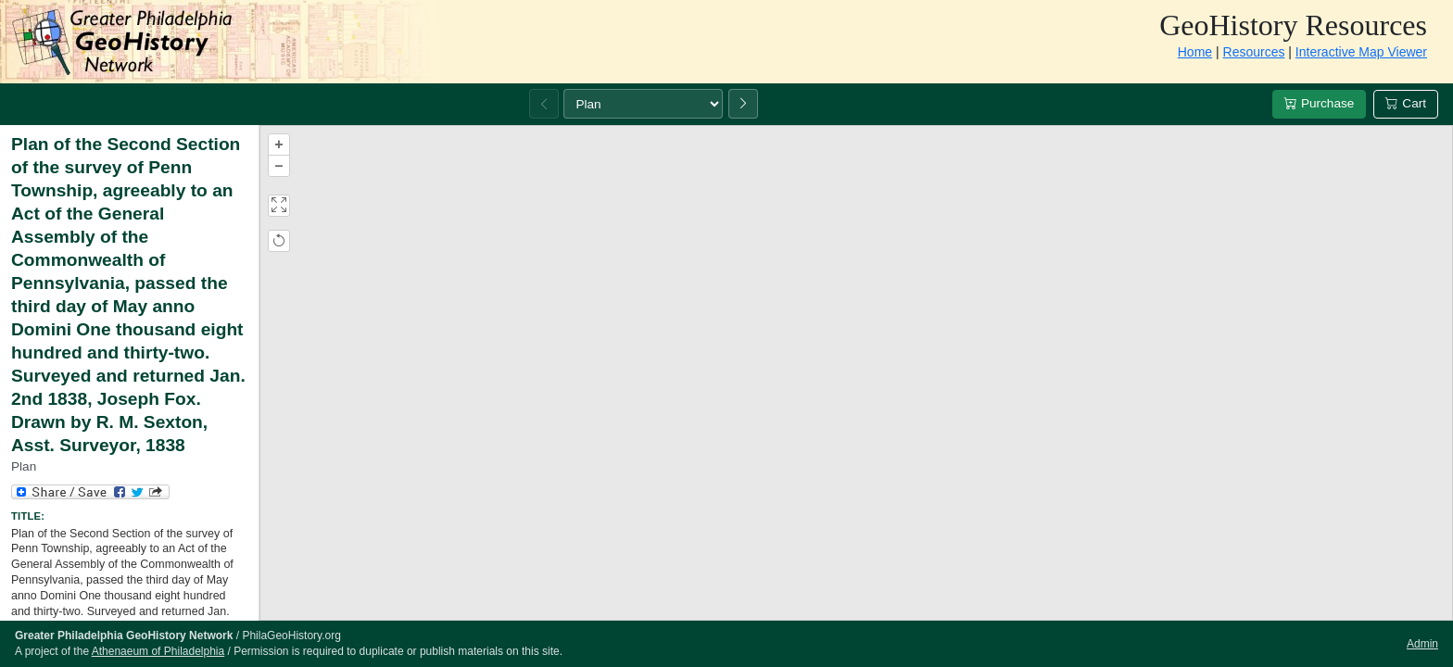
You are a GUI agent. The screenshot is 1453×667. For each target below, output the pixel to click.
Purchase (1319, 103)
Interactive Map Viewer (1361, 51)
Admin (1422, 643)
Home (1195, 51)
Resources (1254, 51)
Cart (1405, 103)
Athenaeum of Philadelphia (158, 651)
